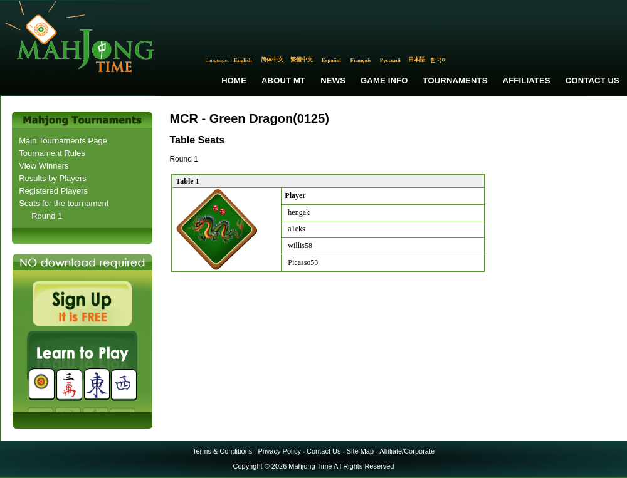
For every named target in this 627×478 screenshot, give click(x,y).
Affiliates (527, 80)
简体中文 (272, 59)
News (332, 80)
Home (233, 80)
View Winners (43, 165)
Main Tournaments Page (63, 140)
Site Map (360, 451)
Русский (390, 60)
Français (361, 60)
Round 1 (46, 216)
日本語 (416, 59)
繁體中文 (301, 59)
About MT (283, 80)
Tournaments (455, 80)
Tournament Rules (52, 153)
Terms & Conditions (222, 451)
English (243, 60)
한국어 (438, 60)
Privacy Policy (279, 451)
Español (331, 60)
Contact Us (592, 80)
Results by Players (53, 178)
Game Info (384, 80)
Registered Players (53, 190)
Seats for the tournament (63, 203)
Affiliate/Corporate (407, 451)
